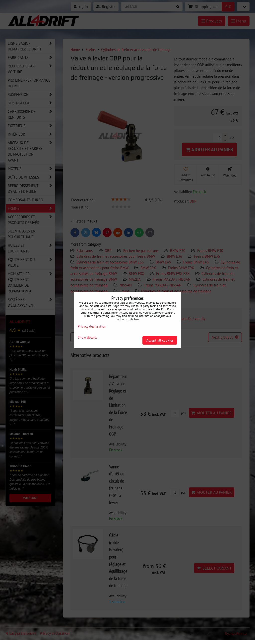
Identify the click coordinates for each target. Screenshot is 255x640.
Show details (87, 337)
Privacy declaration (92, 326)
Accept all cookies (160, 340)
